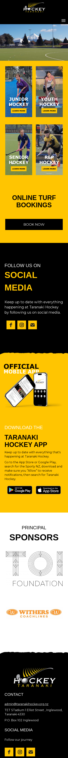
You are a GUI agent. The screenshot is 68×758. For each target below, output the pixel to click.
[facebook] (11, 325)
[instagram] (21, 325)
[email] (32, 325)
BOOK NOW (34, 224)
